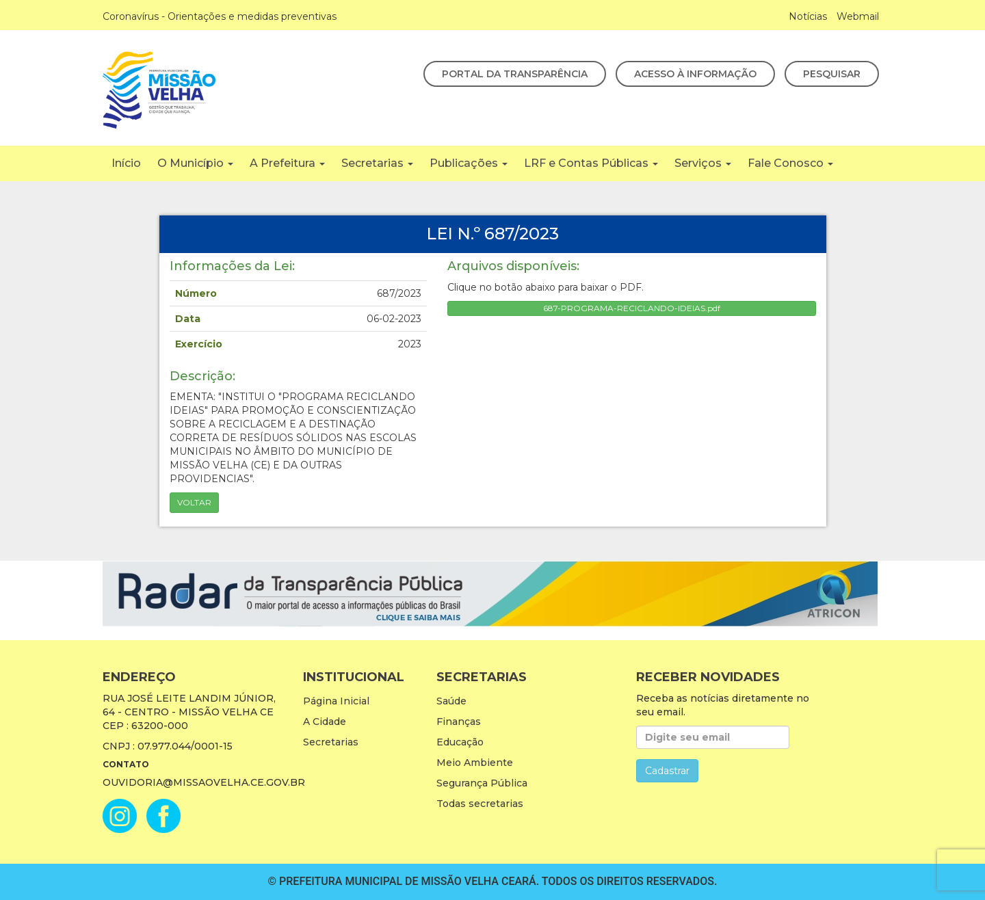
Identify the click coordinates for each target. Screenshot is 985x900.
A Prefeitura (287, 163)
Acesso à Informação (695, 74)
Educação (460, 742)
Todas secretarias (479, 803)
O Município (195, 163)
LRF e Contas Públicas (591, 163)
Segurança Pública (481, 783)
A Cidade (324, 721)
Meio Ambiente (474, 762)
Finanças (458, 721)
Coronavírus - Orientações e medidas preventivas (220, 16)
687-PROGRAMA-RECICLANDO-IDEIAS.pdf (631, 308)
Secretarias (377, 163)
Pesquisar (832, 74)
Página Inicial (336, 701)
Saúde (451, 701)
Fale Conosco (790, 163)
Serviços (702, 163)
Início (126, 163)
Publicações (469, 163)
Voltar (194, 502)
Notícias (808, 16)
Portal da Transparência (515, 74)
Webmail (858, 16)
